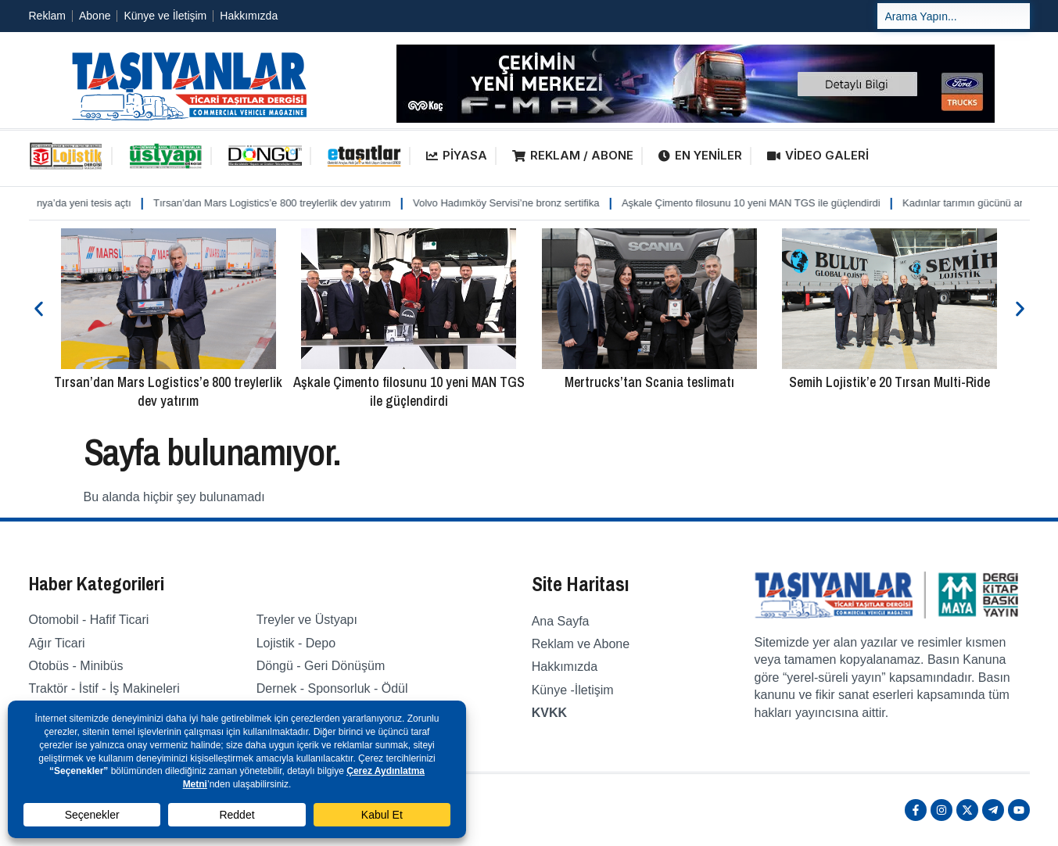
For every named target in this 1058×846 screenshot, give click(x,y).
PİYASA (456, 155)
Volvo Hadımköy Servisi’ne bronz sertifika (522, 203)
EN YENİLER (700, 155)
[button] (38, 309)
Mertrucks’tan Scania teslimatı (649, 382)
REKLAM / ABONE (572, 155)
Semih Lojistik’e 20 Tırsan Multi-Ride (889, 382)
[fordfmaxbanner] (695, 118)
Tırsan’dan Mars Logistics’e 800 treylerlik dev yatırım (287, 203)
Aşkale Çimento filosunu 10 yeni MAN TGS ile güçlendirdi (766, 203)
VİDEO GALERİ (818, 155)
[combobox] (953, 16)
